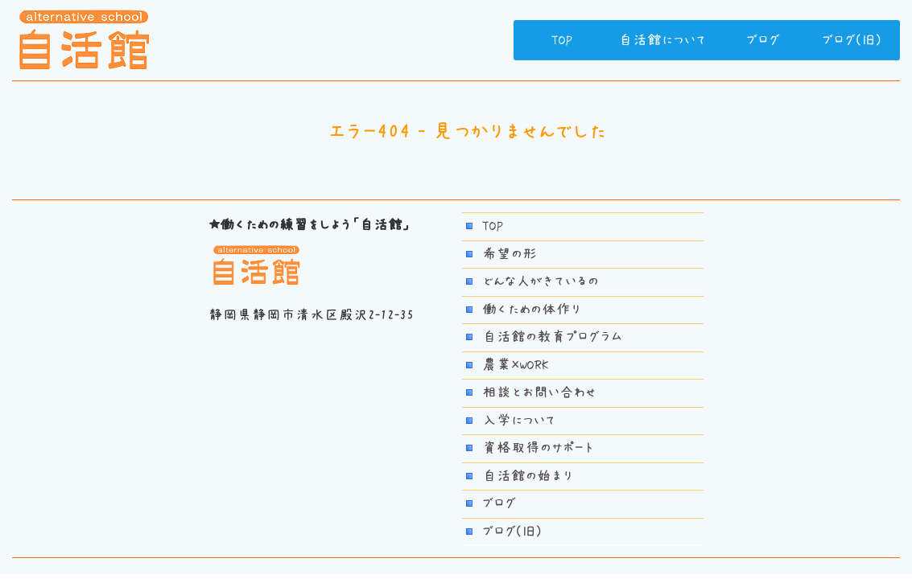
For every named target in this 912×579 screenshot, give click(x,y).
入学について (519, 420)
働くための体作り (531, 309)
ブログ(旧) (851, 40)
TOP (562, 40)
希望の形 (509, 254)
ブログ (763, 40)
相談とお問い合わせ (539, 392)
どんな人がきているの (540, 281)
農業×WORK (515, 365)
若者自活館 (84, 40)
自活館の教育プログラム (552, 337)
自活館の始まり (527, 476)
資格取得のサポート (537, 448)
